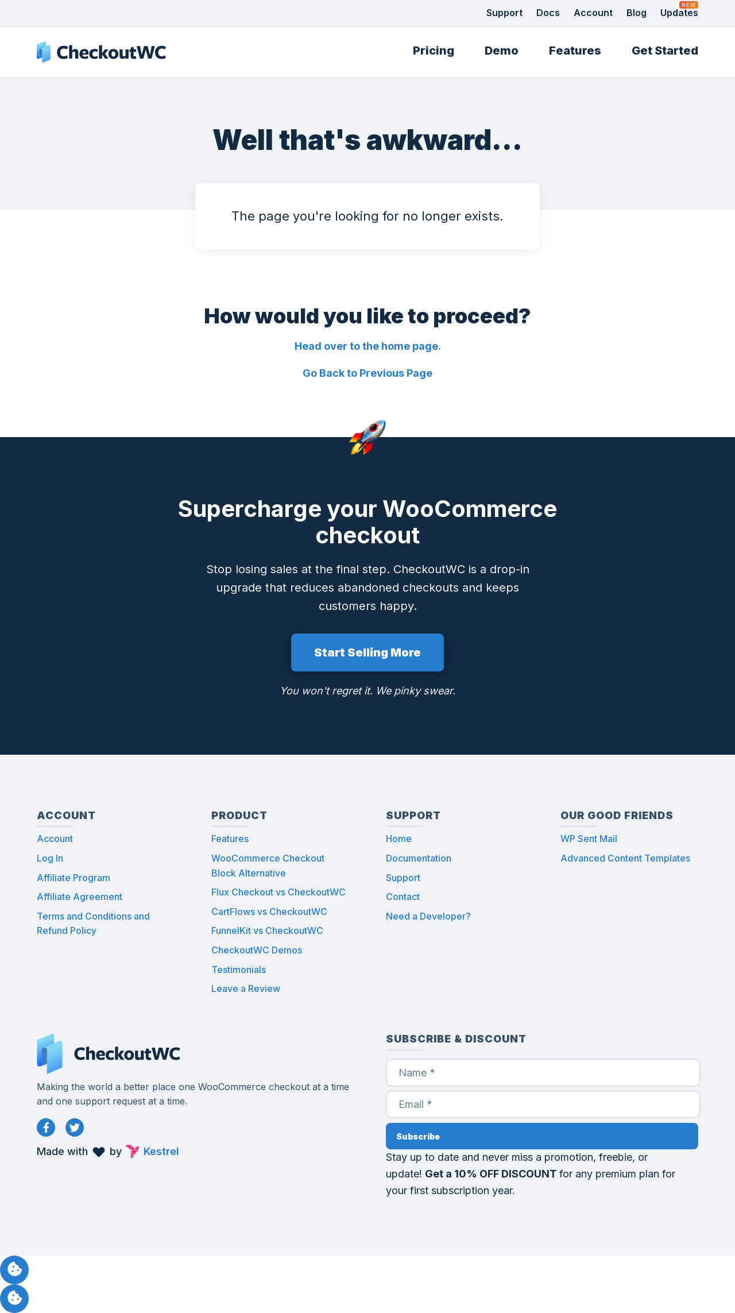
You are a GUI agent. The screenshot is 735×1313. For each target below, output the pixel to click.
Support (504, 12)
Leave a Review (245, 988)
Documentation (418, 858)
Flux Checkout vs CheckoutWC (278, 892)
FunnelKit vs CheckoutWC (267, 930)
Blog (636, 12)
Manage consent (14, 1270)
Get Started (665, 50)
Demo (502, 50)
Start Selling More (367, 652)
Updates (679, 12)
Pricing (433, 50)
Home (399, 838)
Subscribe (418, 1136)
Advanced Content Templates (625, 858)
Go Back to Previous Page (367, 373)
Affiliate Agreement (79, 896)
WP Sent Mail (588, 838)
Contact (403, 896)
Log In (50, 858)
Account (593, 12)
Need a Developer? (428, 916)
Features (575, 50)
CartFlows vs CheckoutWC (269, 911)
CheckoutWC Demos (256, 950)
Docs (548, 12)
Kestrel (161, 1151)
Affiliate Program (73, 877)
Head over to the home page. (368, 346)
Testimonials (238, 969)
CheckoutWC (101, 52)
